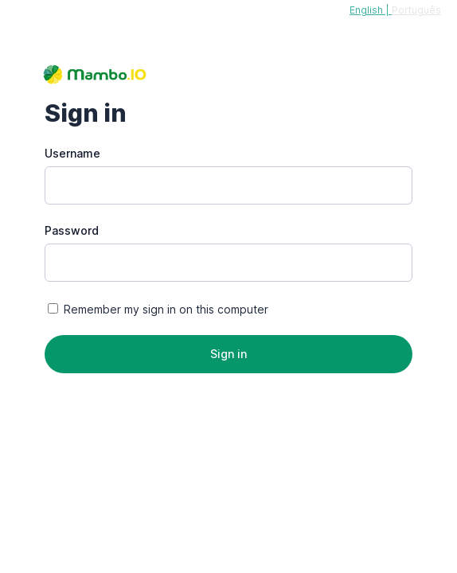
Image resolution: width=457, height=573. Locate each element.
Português (416, 10)
